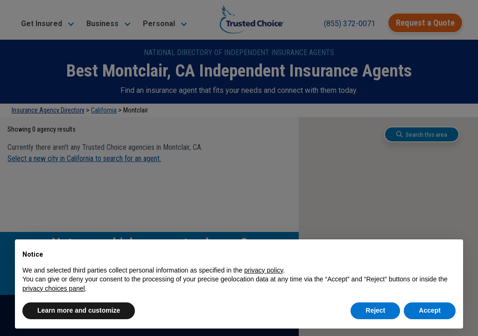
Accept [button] (430, 310)
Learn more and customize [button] (78, 310)
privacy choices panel (53, 288)
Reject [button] (375, 310)
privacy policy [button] (263, 270)
